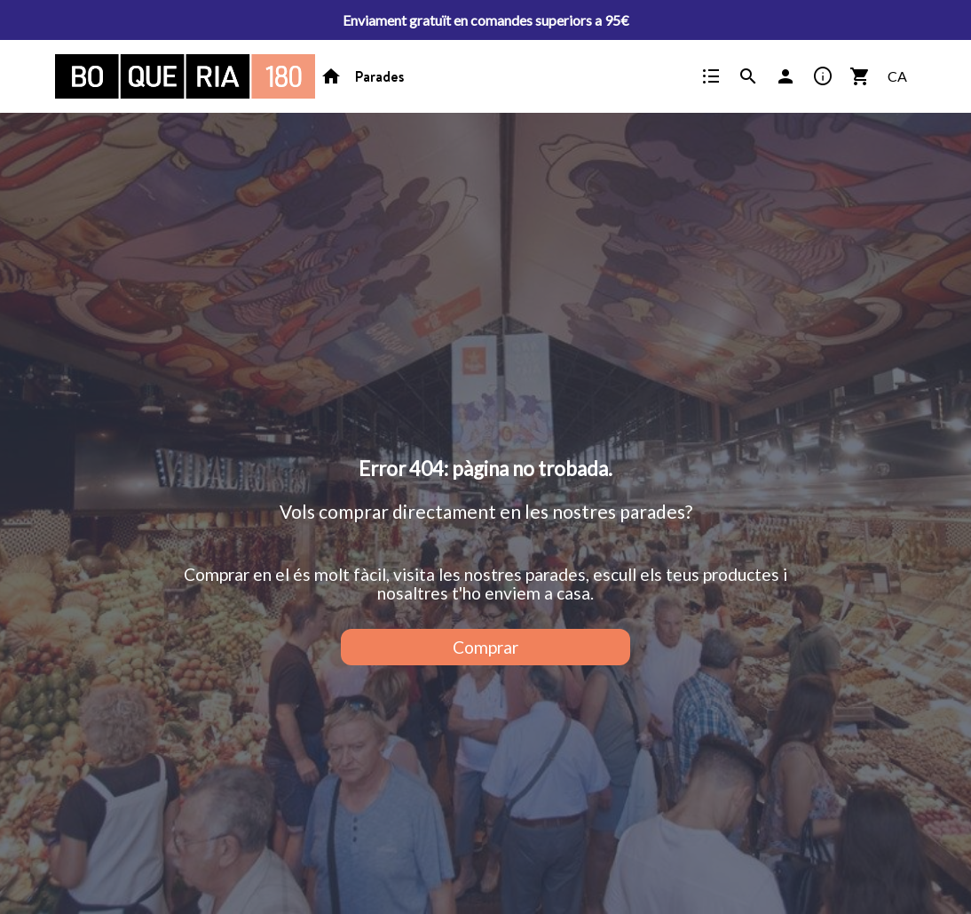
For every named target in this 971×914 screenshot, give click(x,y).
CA (897, 76)
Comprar (485, 647)
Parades (379, 76)
